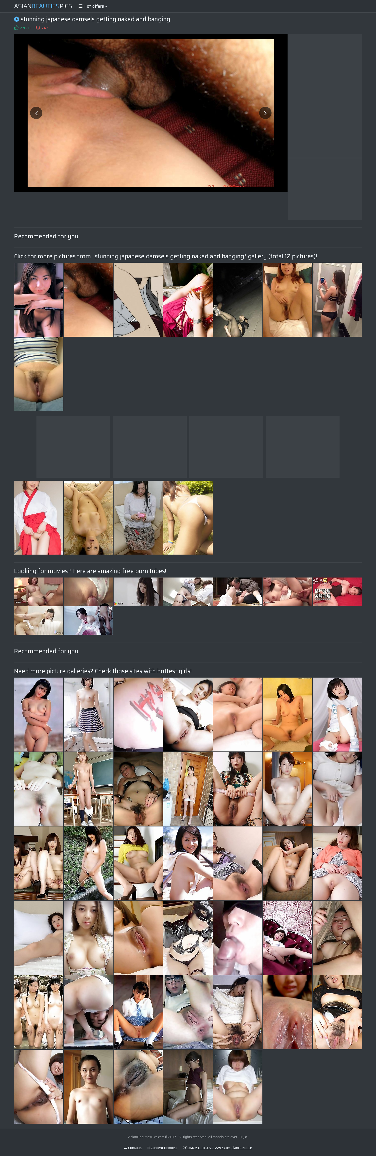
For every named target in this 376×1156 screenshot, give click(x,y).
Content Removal (162, 1147)
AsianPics (43, 6)
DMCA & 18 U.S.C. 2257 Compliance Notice (217, 1147)
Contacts (133, 1147)
